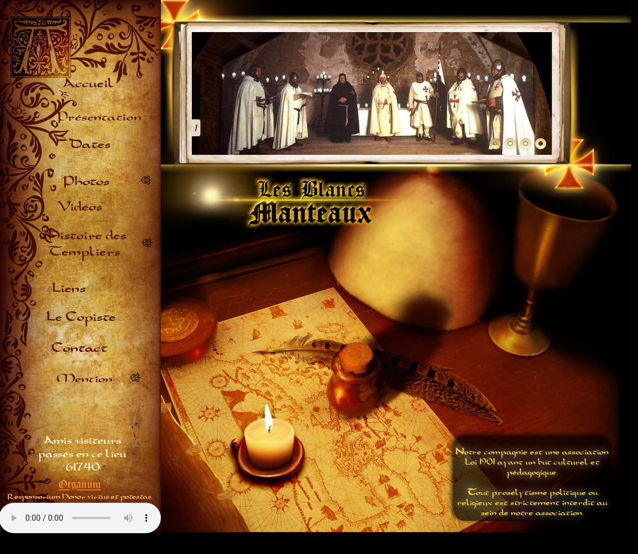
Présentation (99, 115)
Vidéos (79, 206)
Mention (85, 377)
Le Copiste (81, 316)
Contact (80, 347)
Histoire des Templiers (87, 242)
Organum (80, 484)
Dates (90, 143)
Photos (86, 180)
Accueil (87, 82)
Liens (69, 287)
